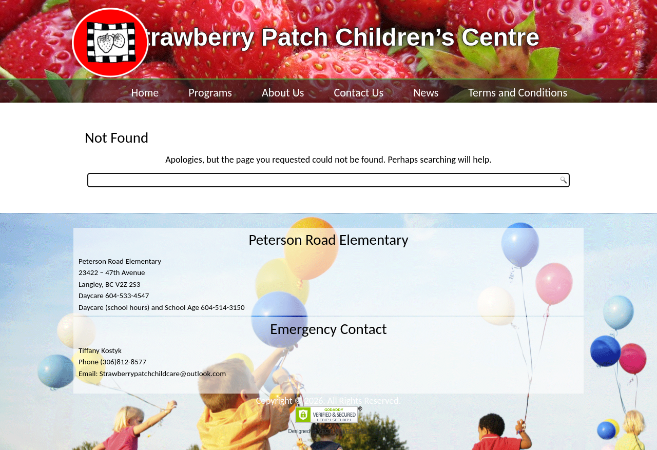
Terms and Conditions (517, 93)
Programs (210, 93)
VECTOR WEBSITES (343, 431)
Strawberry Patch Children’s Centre (332, 37)
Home (145, 93)
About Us (283, 93)
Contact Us (358, 93)
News (425, 93)
